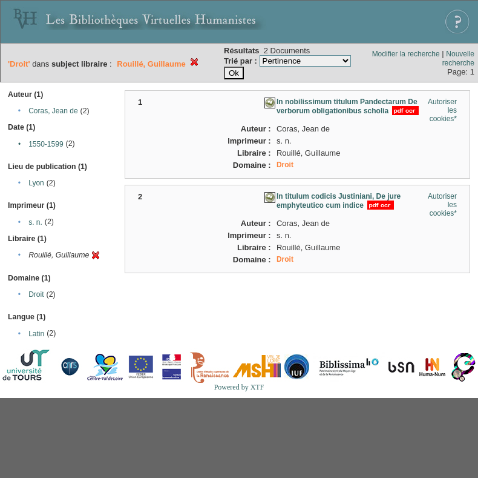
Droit (36, 294)
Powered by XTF (239, 387)
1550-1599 (45, 144)
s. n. (35, 222)
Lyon (36, 183)
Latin (36, 334)
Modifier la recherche (406, 54)
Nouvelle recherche (458, 58)
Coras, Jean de (52, 111)
